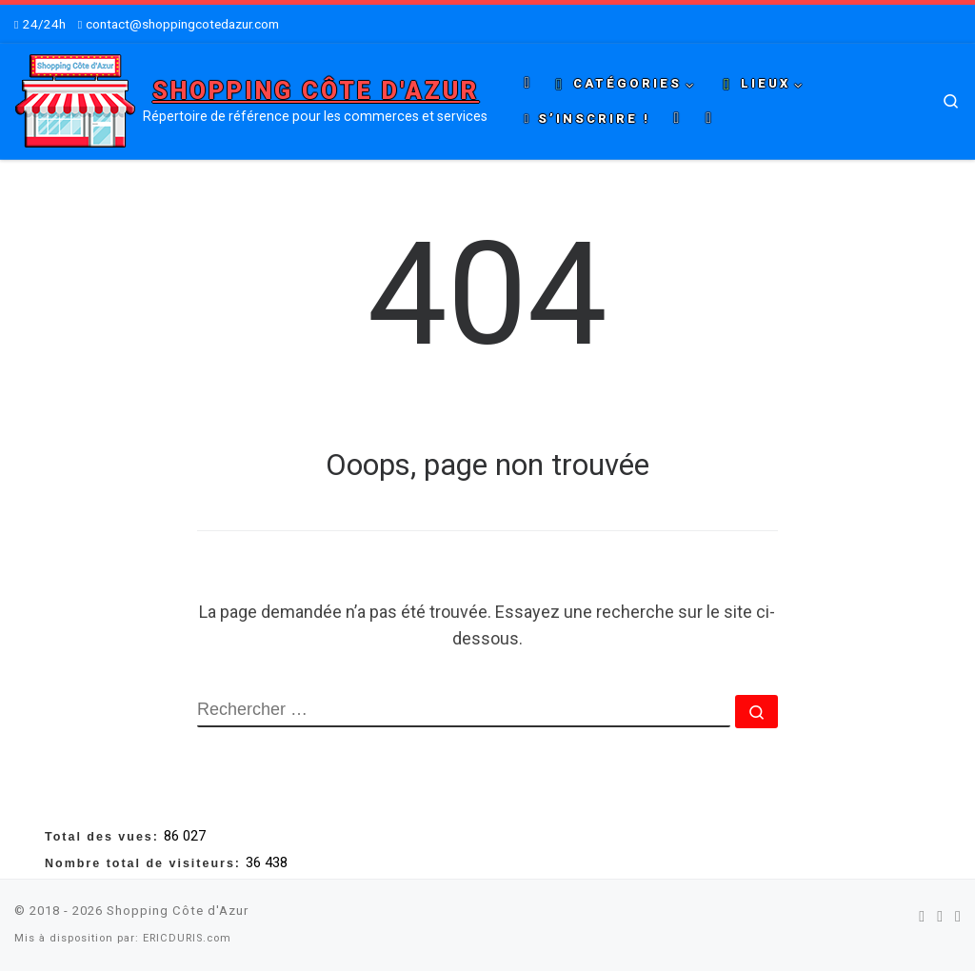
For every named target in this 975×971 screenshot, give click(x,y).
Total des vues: (104, 836)
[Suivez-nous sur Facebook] (922, 916)
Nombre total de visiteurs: (145, 863)
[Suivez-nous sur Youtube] (958, 916)
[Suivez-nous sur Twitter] (940, 916)
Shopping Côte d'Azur (178, 910)
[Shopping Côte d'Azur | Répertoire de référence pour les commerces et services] (75, 99)
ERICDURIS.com (187, 938)
